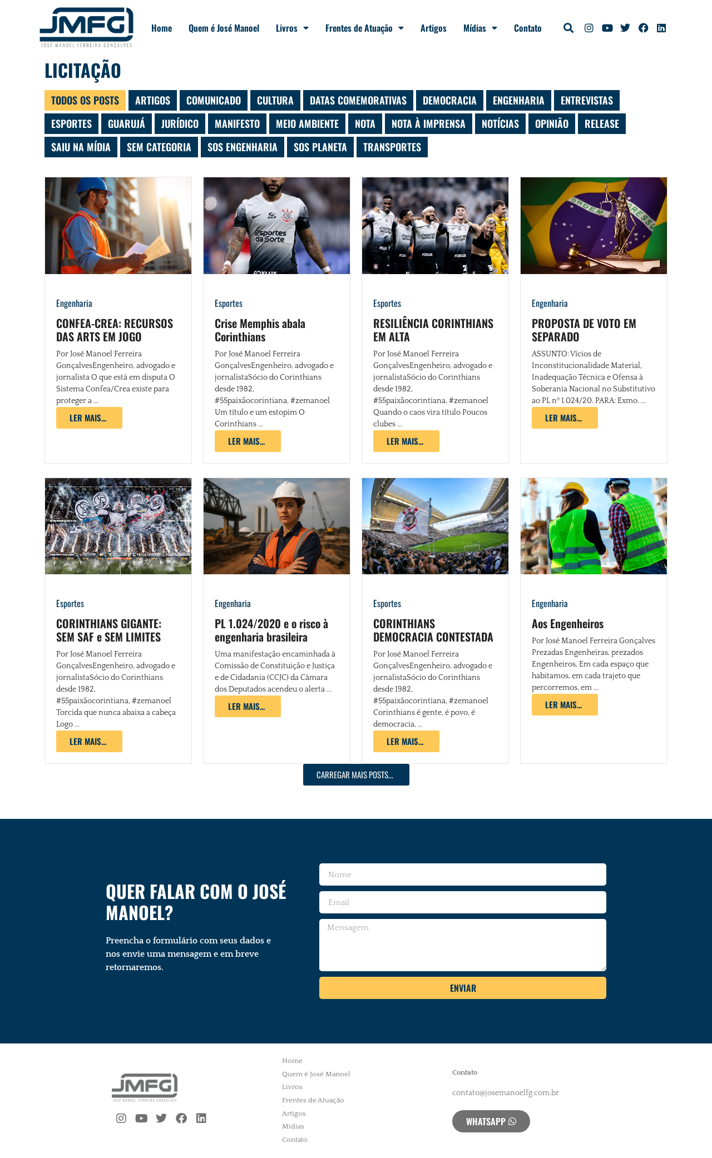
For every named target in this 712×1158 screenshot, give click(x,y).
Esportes (229, 303)
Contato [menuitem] (295, 1140)
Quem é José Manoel (224, 27)
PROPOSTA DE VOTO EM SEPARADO (584, 330)
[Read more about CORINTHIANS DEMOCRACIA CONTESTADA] (406, 741)
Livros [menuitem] (292, 1087)
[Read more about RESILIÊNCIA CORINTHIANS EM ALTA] (406, 441)
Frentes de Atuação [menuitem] (313, 1100)
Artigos (434, 27)
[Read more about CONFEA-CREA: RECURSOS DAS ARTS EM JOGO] (89, 418)
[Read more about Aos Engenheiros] (565, 704)
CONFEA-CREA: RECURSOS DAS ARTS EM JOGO (114, 330)
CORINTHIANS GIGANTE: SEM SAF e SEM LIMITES (108, 630)
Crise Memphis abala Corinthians (260, 330)
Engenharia (74, 303)
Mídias (480, 27)
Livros (292, 27)
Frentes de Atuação (364, 27)
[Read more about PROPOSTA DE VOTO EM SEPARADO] (565, 418)
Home (161, 27)
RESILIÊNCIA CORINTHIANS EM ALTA (433, 330)
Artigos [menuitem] (294, 1113)
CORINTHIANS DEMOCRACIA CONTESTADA (433, 630)
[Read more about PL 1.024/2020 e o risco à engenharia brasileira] (248, 706)
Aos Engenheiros (568, 623)
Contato (528, 27)
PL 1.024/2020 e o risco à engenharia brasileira (271, 630)
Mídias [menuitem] (293, 1126)
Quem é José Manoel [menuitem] (316, 1074)
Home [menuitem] (292, 1061)
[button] (569, 28)
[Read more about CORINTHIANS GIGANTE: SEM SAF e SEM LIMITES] (89, 741)
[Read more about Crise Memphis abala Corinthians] (248, 441)
